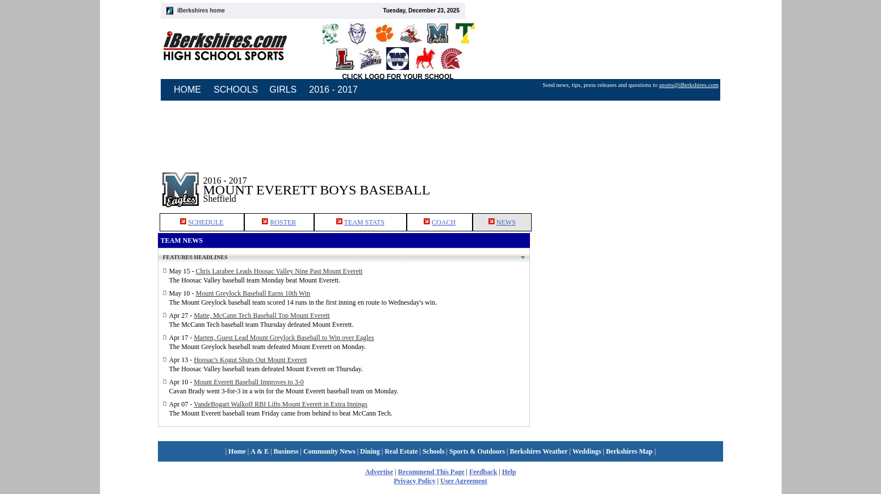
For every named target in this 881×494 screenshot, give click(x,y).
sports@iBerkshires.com (689, 85)
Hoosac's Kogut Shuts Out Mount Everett (250, 360)
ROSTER (283, 222)
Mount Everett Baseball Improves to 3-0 (249, 382)
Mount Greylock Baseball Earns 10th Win (253, 293)
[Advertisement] (626, 181)
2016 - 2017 (333, 89)
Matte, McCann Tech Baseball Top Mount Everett (262, 315)
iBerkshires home (201, 10)
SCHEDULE (206, 222)
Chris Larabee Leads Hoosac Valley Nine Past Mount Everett (279, 271)
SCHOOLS (236, 89)
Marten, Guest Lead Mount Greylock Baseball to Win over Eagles (284, 338)
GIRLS (283, 89)
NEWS (506, 222)
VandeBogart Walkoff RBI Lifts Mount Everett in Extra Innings (281, 404)
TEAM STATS (364, 222)
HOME (187, 89)
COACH (444, 222)
